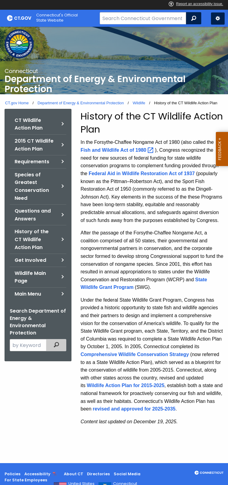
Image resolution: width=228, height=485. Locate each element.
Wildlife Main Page (30, 277)
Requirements (32, 161)
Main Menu (28, 293)
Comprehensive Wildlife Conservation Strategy (135, 354)
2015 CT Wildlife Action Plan (34, 144)
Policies (12, 473)
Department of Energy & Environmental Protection (80, 103)
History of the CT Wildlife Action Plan (32, 239)
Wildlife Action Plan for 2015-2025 (125, 385)
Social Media (127, 473)
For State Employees (26, 480)
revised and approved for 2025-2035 (134, 408)
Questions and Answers (33, 214)
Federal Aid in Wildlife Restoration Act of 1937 (142, 173)
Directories (98, 473)
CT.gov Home (17, 103)
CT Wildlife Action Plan (29, 124)
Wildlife (139, 103)
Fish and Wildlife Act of (118, 150)
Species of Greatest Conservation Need (32, 186)
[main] (114, 245)
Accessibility (37, 473)
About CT (73, 473)
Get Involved (30, 260)
